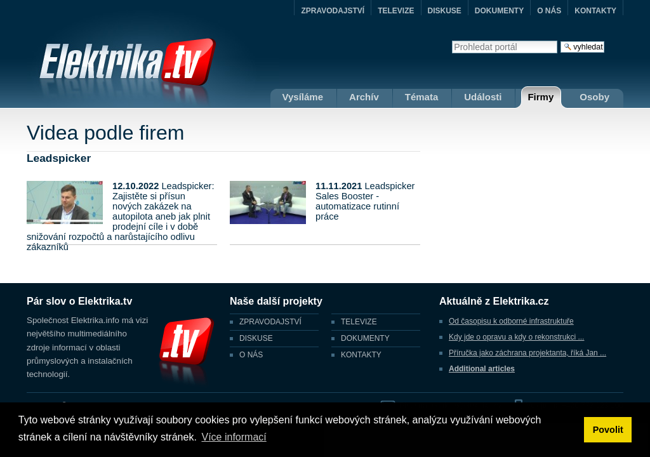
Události (482, 96)
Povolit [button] (608, 430)
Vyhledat (451, 40)
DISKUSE (444, 10)
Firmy (540, 96)
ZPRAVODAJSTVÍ (332, 10)
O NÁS (549, 10)
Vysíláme (303, 96)
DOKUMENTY (499, 10)
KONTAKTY (595, 10)
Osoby (594, 96)
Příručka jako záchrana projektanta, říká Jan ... (527, 352)
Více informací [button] (233, 437)
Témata (422, 96)
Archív (364, 96)
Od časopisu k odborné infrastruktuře (511, 321)
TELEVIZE (396, 10)
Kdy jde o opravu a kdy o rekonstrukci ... (516, 337)
